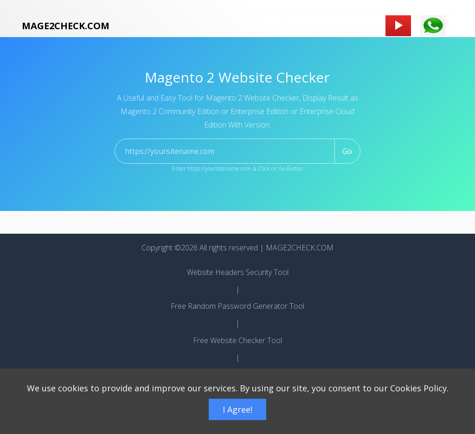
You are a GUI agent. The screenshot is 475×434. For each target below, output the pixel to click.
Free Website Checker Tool (237, 340)
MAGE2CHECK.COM (65, 25)
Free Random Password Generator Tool (237, 306)
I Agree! (237, 409)
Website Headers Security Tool (238, 272)
